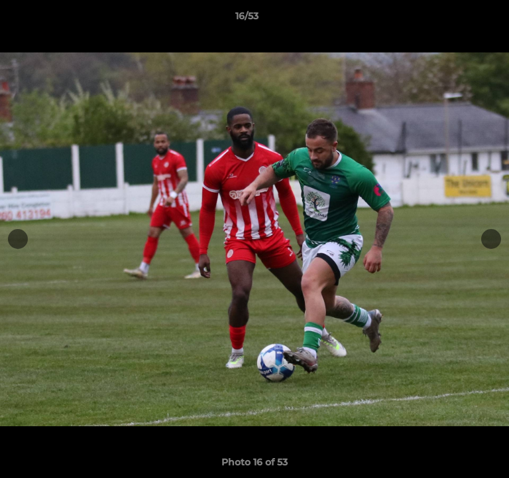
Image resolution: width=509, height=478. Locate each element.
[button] (461, 19)
